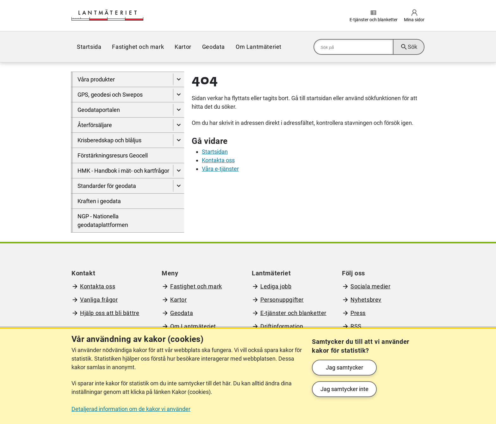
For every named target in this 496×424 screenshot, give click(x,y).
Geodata (213, 46)
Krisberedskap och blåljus (109, 140)
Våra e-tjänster (220, 168)
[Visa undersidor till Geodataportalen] (178, 110)
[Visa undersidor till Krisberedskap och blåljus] (178, 140)
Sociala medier (370, 286)
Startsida (89, 46)
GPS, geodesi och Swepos (110, 94)
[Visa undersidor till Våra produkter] (178, 79)
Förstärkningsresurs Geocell (113, 155)
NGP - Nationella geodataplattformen (103, 220)
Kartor (183, 46)
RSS (356, 326)
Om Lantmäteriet (259, 46)
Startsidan (215, 151)
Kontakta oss (218, 160)
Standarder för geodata (107, 186)
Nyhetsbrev (365, 299)
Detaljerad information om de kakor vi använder (130, 409)
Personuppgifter (282, 299)
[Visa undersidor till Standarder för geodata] (178, 186)
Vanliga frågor (99, 299)
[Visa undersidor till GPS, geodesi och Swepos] (178, 94)
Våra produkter (96, 79)
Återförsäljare (95, 125)
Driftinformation (281, 326)
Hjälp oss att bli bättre (109, 313)
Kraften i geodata (99, 201)
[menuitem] (89, 46)
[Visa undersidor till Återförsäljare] (178, 125)
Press (358, 313)
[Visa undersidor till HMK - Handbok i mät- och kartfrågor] (178, 171)
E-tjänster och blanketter (293, 313)
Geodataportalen (99, 109)
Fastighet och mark (138, 46)
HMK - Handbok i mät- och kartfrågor (123, 170)
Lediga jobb (276, 286)
